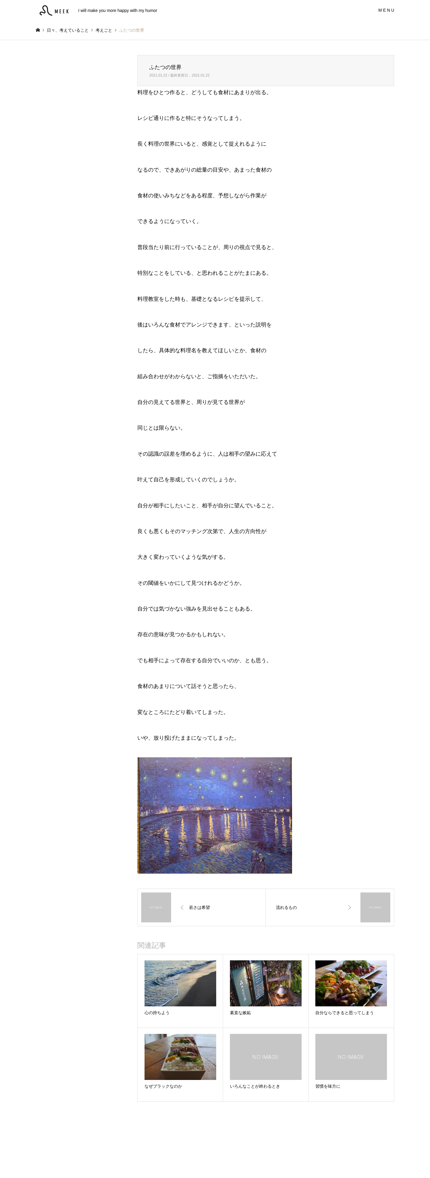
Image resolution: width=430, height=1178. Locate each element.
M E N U (386, 10)
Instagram (38, 1162)
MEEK (215, 1162)
